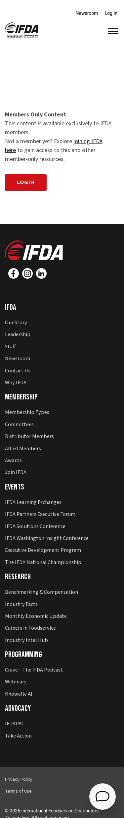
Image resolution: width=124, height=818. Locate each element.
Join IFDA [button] (15, 472)
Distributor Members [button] (29, 436)
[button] (21, 29)
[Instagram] (27, 273)
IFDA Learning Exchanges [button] (33, 502)
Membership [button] (21, 397)
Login (26, 182)
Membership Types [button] (27, 412)
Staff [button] (10, 346)
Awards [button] (13, 460)
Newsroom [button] (17, 358)
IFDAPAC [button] (14, 723)
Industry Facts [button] (21, 604)
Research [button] (18, 577)
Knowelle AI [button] (18, 694)
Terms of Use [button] (18, 791)
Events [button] (14, 487)
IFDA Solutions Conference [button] (35, 526)
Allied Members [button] (23, 448)
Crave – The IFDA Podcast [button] (34, 670)
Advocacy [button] (18, 708)
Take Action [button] (18, 735)
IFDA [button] (10, 307)
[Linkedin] (41, 273)
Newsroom (87, 13)
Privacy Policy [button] (18, 779)
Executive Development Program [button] (43, 550)
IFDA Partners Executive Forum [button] (40, 514)
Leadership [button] (17, 334)
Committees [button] (19, 424)
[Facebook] (13, 273)
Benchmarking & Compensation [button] (41, 592)
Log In (111, 13)
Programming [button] (23, 654)
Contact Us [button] (17, 370)
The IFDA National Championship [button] (43, 562)
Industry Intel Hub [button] (26, 640)
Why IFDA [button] (15, 382)
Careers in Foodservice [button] (30, 628)
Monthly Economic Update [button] (36, 616)
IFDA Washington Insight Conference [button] (47, 538)
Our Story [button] (16, 322)
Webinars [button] (15, 681)
